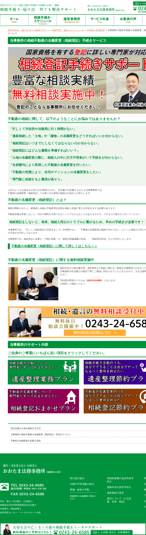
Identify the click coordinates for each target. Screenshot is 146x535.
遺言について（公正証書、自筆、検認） (119, 500)
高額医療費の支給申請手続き (120, 480)
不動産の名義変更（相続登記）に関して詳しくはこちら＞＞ (54, 246)
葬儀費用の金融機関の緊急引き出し (83, 497)
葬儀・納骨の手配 (79, 489)
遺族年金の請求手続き (119, 487)
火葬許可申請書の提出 (82, 484)
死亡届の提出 (77, 478)
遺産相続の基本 (115, 492)
